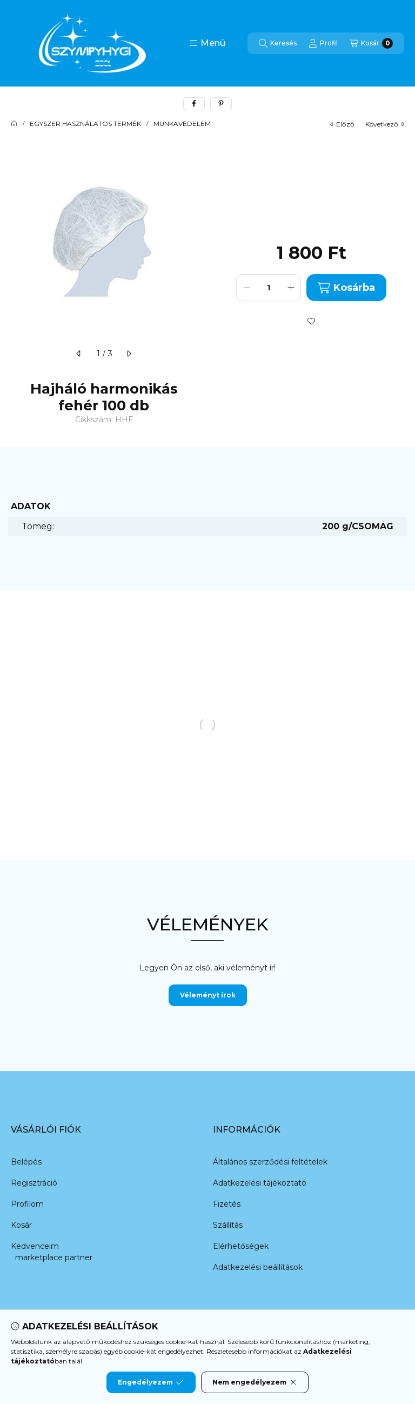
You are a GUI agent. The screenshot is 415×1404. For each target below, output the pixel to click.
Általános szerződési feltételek (270, 1162)
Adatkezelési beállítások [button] (258, 1267)
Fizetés (226, 1204)
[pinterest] (221, 103)
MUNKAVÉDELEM (182, 124)
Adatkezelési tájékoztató (259, 1183)
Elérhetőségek (241, 1246)
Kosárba (346, 288)
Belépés (26, 1162)
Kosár (21, 1225)
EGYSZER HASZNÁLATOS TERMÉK (85, 124)
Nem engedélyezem (254, 1382)
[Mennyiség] (268, 288)
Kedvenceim (35, 1246)
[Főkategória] (14, 124)
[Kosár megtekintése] (371, 43)
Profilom (27, 1204)
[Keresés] (277, 43)
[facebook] (194, 103)
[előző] (79, 353)
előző (342, 124)
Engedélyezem (151, 1382)
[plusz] (290, 288)
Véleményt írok (208, 995)
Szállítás (228, 1225)
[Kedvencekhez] (311, 321)
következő (384, 124)
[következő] (128, 353)
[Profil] (323, 43)
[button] (207, 43)
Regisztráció (34, 1183)
